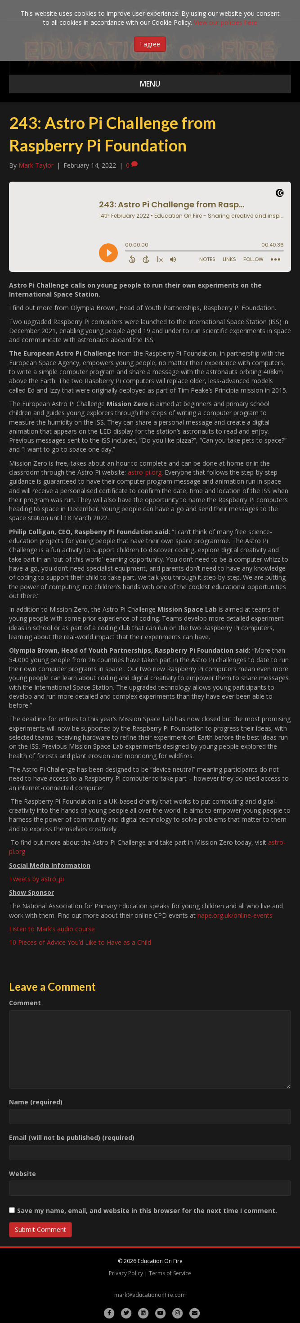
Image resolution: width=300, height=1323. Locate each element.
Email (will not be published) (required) (71, 1137)
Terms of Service (170, 1273)
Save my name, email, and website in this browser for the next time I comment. (147, 1210)
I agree (150, 44)
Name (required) (36, 1102)
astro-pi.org (144, 472)
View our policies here (225, 22)
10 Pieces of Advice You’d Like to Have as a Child (80, 942)
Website (22, 1173)
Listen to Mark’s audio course (53, 929)
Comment (25, 1002)
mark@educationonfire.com (150, 1295)
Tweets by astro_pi (36, 878)
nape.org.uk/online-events (235, 915)
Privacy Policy (126, 1273)
